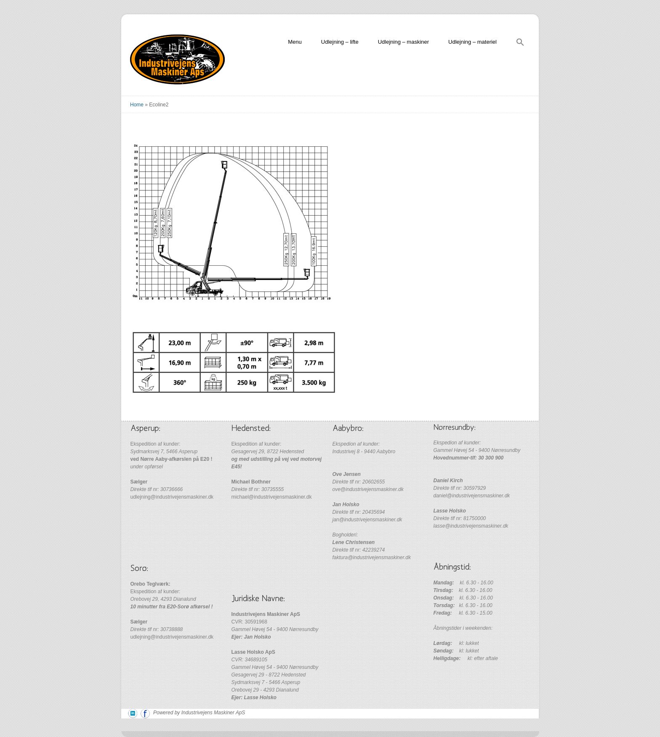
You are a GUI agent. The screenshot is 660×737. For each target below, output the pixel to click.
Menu (295, 42)
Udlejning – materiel (472, 42)
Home (137, 105)
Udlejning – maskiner (403, 42)
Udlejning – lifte (340, 42)
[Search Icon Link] (520, 43)
